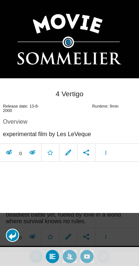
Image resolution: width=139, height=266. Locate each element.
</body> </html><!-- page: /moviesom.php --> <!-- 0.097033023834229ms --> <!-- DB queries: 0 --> (69, 133)
